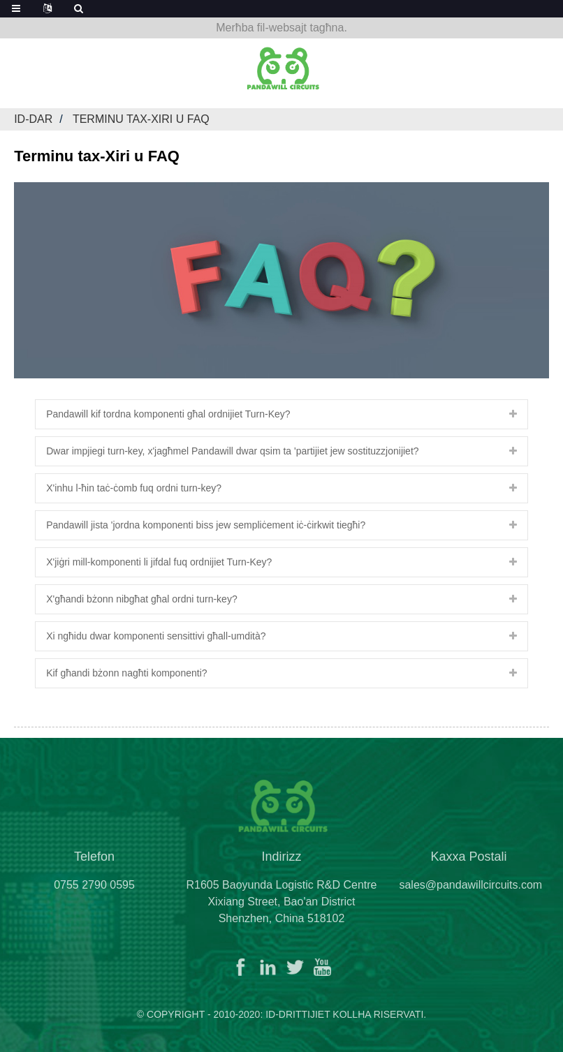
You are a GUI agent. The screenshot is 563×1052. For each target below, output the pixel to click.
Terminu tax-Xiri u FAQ (141, 119)
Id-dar (33, 119)
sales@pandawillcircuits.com (470, 891)
